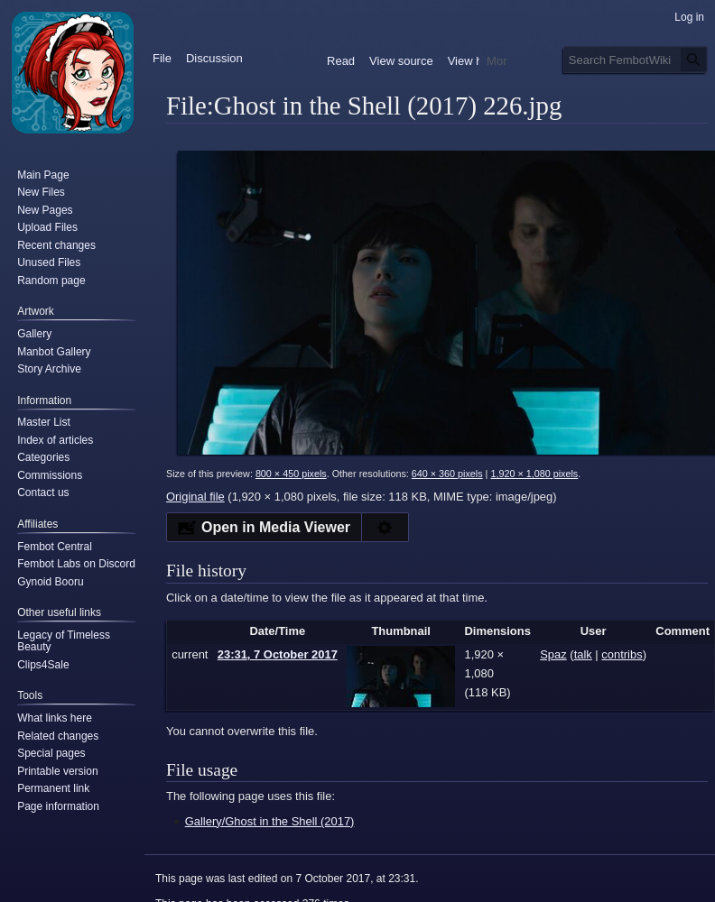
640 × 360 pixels (447, 473)
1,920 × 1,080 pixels (534, 473)
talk (583, 654)
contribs (621, 654)
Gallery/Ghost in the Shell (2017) (270, 821)
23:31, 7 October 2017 (278, 654)
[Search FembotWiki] (635, 59)
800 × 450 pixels (291, 473)
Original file (195, 496)
